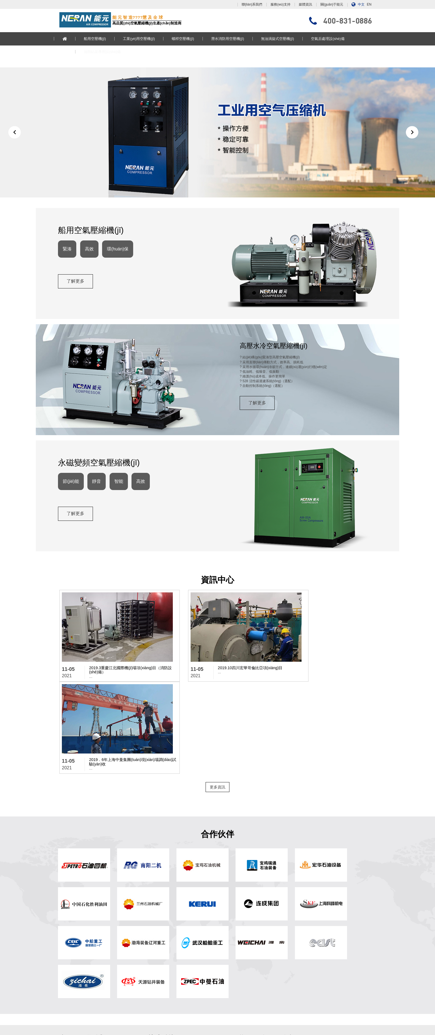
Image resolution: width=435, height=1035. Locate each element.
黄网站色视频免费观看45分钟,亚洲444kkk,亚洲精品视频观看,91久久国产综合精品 (60, 1018)
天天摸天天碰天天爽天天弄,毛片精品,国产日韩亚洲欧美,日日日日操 (93, 1027)
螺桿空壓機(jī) (189, 39)
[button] (14, 139)
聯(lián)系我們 (252, 4)
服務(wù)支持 (280, 4)
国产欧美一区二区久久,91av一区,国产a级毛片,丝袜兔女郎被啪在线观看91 (329, 1027)
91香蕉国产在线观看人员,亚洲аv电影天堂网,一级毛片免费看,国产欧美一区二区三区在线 (209, 1027)
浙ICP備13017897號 (266, 1002)
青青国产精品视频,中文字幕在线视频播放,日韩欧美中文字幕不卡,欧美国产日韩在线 (124, 1032)
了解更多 (77, 297)
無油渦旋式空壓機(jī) (283, 39)
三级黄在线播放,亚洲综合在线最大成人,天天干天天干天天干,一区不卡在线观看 (279, 1023)
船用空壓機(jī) (100, 39)
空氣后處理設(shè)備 (333, 39)
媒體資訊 (305, 4)
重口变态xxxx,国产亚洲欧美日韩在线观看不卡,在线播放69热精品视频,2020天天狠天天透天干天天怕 (259, 1032)
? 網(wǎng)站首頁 (154, 922)
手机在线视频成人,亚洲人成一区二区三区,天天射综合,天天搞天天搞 (169, 1023)
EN (369, 4)
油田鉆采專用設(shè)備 (108, 52)
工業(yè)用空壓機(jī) (144, 39)
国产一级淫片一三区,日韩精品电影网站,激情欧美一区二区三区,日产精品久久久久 (59, 1023)
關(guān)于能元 (331, 4)
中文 (361, 4)
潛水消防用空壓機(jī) (233, 39)
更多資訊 (217, 701)
